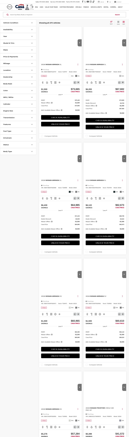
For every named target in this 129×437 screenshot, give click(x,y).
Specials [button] (78, 7)
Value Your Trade (51, 7)
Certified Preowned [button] (67, 7)
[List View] (123, 23)
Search (117, 15)
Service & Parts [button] (96, 7)
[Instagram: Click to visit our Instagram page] (90, 2)
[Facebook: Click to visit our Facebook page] (83, 2)
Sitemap (78, 430)
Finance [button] (86, 7)
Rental (106, 7)
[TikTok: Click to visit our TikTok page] (93, 2)
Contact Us (67, 430)
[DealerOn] (12, 430)
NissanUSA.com (85, 430)
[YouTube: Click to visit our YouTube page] (87, 2)
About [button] (120, 7)
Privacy (73, 430)
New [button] (36, 7)
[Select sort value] (112, 23)
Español (113, 7)
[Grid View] (118, 23)
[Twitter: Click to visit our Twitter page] (85, 2)
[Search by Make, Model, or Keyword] (61, 14)
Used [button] (41, 7)
